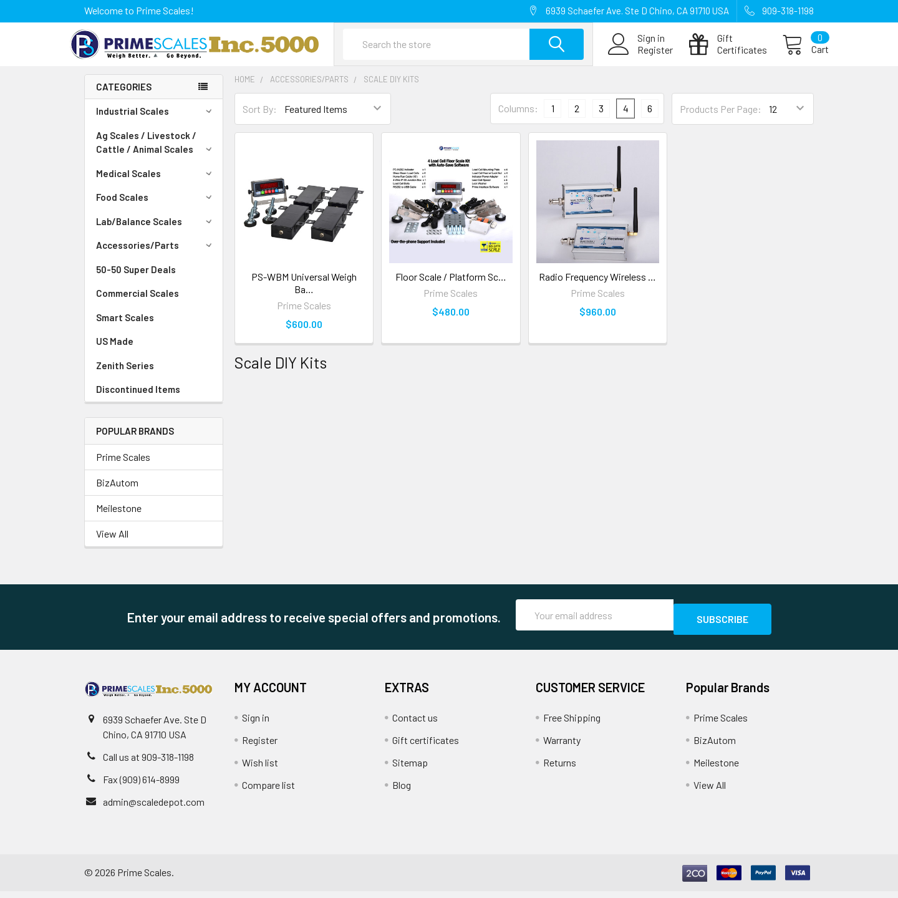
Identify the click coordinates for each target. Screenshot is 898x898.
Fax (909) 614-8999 (141, 786)
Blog (401, 792)
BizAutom (117, 494)
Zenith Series (125, 376)
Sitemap (410, 769)
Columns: (518, 119)
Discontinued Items (138, 400)
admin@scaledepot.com (154, 808)
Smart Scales (125, 328)
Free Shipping (572, 724)
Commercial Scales (137, 304)
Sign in (255, 724)
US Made (114, 352)
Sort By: (260, 120)
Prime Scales (123, 468)
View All (112, 545)
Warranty (562, 747)
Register (640, 57)
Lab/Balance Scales (156, 232)
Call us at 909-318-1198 (148, 764)
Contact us (415, 724)
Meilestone (119, 519)
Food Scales (156, 208)
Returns (559, 769)
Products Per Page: (720, 120)
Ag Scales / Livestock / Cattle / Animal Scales (156, 154)
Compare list (268, 792)
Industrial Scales (156, 122)
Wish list (260, 769)
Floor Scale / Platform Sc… (450, 288)
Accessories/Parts (156, 256)
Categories (124, 98)
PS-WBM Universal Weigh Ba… (304, 294)
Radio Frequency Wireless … (597, 288)
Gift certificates (425, 747)
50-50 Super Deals (136, 280)
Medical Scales (156, 184)
